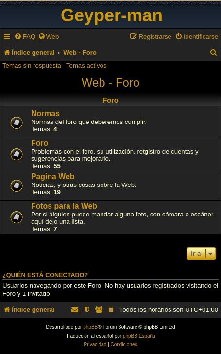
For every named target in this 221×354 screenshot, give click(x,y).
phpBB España (139, 336)
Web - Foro (111, 82)
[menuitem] (24, 37)
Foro (39, 143)
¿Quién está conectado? (45, 275)
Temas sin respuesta (31, 65)
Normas (45, 113)
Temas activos (86, 65)
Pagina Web (52, 176)
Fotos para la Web (64, 206)
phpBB (90, 327)
